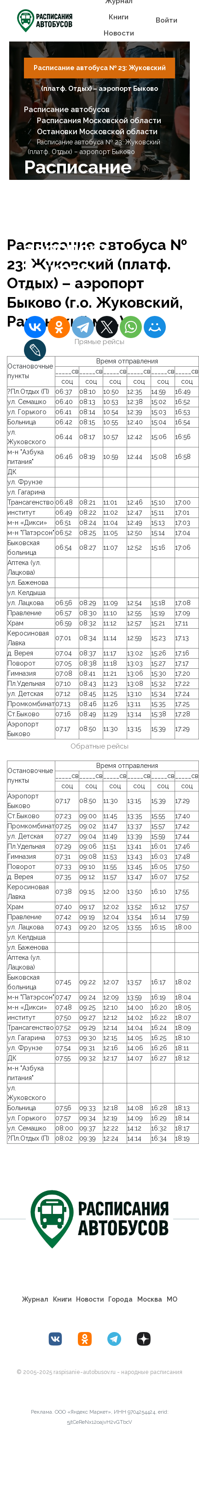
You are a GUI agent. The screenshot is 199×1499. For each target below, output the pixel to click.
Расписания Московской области (99, 120)
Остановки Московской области (97, 131)
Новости (119, 33)
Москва (149, 1299)
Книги (119, 17)
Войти (166, 20)
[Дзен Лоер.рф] (144, 1339)
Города (120, 1299)
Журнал (35, 1299)
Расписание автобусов (67, 109)
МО (172, 1299)
